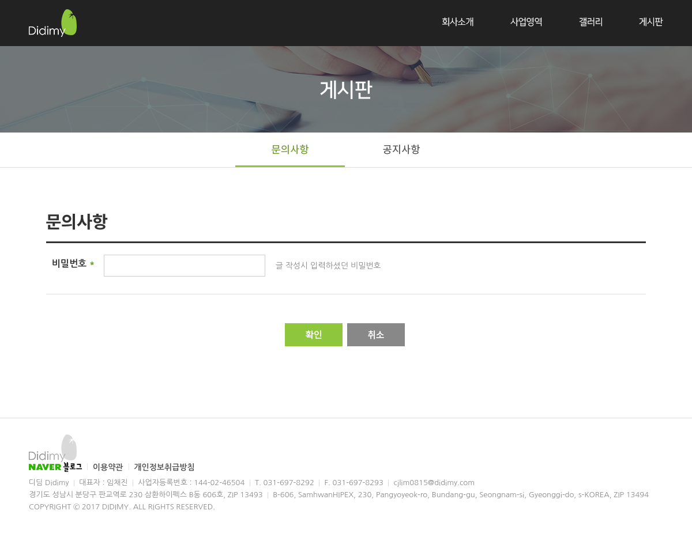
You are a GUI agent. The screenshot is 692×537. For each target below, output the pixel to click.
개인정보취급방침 (164, 467)
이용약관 (109, 467)
